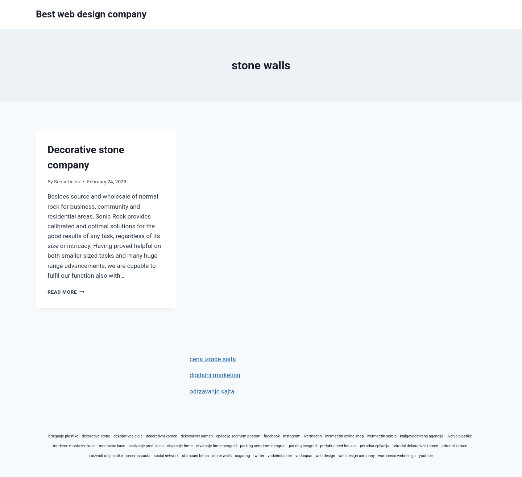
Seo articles (67, 181)
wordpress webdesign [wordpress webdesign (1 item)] (397, 455)
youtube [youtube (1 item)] (426, 455)
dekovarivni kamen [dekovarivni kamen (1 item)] (197, 436)
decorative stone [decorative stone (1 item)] (96, 436)
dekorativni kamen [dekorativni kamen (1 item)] (161, 436)
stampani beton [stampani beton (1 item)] (195, 455)
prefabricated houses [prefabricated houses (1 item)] (338, 446)
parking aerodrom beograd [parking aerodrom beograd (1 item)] (262, 446)
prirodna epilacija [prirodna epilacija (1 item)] (374, 446)
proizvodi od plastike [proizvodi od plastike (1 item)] (105, 455)
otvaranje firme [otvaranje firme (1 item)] (180, 446)
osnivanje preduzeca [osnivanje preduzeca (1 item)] (145, 446)
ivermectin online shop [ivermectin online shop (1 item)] (344, 436)
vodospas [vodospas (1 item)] (303, 455)
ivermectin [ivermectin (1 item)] (313, 436)
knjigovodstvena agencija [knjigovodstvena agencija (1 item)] (421, 436)
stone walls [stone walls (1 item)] (222, 455)
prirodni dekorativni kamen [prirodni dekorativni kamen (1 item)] (415, 446)
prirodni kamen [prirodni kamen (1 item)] (454, 446)
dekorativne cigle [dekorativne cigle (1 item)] (127, 436)
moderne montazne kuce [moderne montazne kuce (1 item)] (74, 446)
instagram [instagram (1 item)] (292, 436)
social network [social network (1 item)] (166, 455)
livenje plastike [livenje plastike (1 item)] (459, 436)
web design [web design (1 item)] (325, 455)
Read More (65, 292)
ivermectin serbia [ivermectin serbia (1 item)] (382, 436)
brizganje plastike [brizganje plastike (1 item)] (63, 436)
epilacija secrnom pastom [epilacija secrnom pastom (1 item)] (238, 436)
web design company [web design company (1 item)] (356, 455)
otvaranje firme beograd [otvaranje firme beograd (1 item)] (216, 446)
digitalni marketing (215, 375)
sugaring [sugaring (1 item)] (242, 455)
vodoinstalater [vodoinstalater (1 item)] (280, 455)
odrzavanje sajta (212, 391)
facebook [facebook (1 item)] (272, 436)
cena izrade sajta (213, 359)
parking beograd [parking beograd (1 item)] (303, 446)
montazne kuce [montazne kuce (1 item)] (112, 446)
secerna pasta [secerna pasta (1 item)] (138, 455)
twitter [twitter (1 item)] (258, 455)
